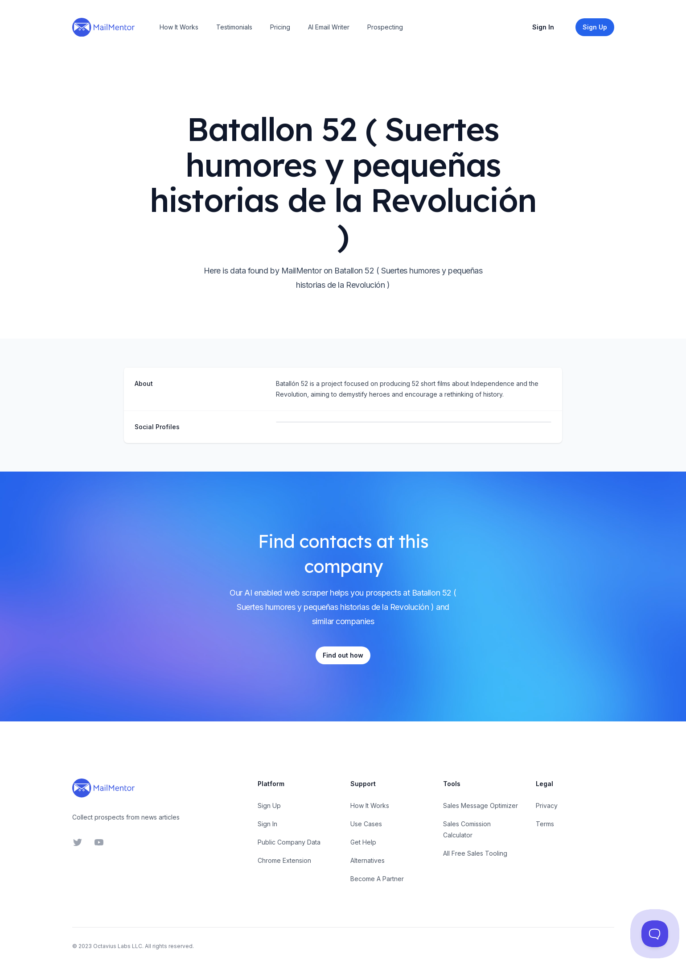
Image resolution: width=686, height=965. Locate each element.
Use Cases (366, 824)
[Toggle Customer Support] (655, 934)
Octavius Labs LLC (117, 946)
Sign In (543, 27)
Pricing (280, 27)
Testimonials (234, 27)
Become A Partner (377, 878)
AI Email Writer (328, 27)
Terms (545, 824)
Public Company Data (289, 842)
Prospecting (385, 27)
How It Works (179, 27)
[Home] (103, 27)
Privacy (547, 805)
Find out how (343, 655)
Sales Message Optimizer (480, 805)
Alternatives (367, 860)
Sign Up (269, 805)
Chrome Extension (284, 860)
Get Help (363, 842)
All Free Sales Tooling (475, 853)
